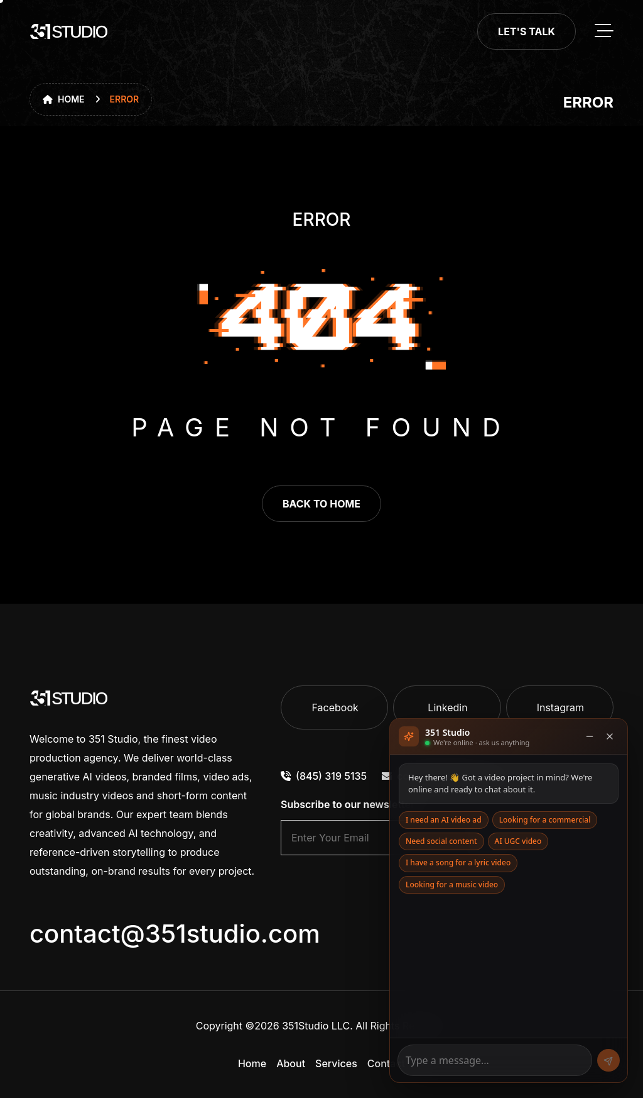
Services (336, 1063)
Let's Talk (526, 31)
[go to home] (69, 31)
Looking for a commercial (545, 819)
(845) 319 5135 (324, 776)
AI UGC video (518, 841)
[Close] (610, 736)
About (290, 1063)
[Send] (608, 1060)
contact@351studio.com (175, 933)
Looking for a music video (452, 884)
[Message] (494, 1060)
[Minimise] (589, 736)
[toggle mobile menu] (604, 31)
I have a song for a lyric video (458, 862)
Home (64, 99)
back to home (321, 503)
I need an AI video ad (444, 819)
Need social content (441, 841)
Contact (386, 1063)
